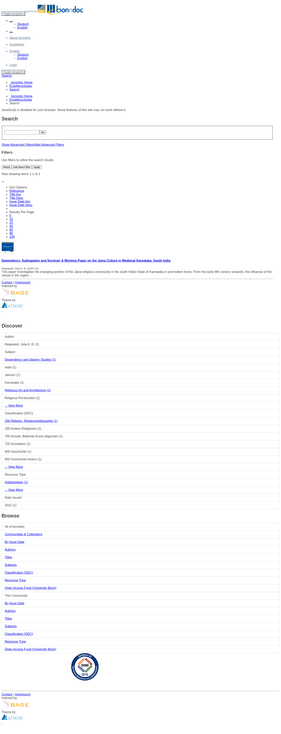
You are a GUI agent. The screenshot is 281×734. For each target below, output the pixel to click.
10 (11, 219)
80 (11, 233)
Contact (7, 282)
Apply (36, 167)
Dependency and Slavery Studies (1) (30, 359)
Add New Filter (21, 167)
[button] (11, 21)
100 (12, 237)
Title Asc (15, 194)
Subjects (11, 565)
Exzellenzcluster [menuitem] (20, 86)
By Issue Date (14, 542)
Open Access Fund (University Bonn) (30, 588)
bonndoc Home (22, 96)
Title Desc (16, 198)
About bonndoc (20, 37)
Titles (8, 557)
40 (11, 226)
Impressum (22, 282)
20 (11, 222)
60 (11, 229)
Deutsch (23, 24)
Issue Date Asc (19, 201)
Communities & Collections (23, 534)
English (22, 27)
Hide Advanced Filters (49, 144)
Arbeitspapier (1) (16, 482)
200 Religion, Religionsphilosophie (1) (31, 421)
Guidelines (16, 44)
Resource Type (15, 580)
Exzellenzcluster (20, 99)
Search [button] (7, 75)
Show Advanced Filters (18, 144)
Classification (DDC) (19, 572)
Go (43, 132)
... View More (14, 405)
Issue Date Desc (20, 205)
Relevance (16, 191)
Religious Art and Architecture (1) (28, 390)
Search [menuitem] (14, 89)
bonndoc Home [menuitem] (20, 82)
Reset (6, 167)
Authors (10, 549)
